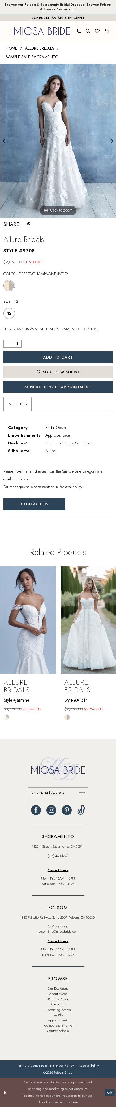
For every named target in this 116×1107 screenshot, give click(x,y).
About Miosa (58, 993)
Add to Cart (58, 357)
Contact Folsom (58, 1030)
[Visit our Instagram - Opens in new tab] (51, 810)
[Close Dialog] (5, 1093)
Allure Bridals (39, 48)
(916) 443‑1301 (58, 855)
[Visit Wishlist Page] (97, 31)
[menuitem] (9, 31)
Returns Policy (58, 998)
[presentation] (28, 620)
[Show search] (88, 31)
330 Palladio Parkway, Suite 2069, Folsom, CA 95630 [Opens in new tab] (58, 917)
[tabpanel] (58, 141)
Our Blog (58, 1014)
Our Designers (58, 988)
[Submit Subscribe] (82, 792)
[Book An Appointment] (58, 17)
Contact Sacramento (58, 1025)
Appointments (58, 1020)
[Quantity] (12, 344)
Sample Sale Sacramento (32, 57)
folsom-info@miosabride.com (58, 931)
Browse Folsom (99, 4)
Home (11, 48)
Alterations (58, 1004)
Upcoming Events (58, 1009)
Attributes (17, 404)
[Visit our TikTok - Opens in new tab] (81, 810)
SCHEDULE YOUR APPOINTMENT (58, 387)
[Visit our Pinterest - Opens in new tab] (67, 810)
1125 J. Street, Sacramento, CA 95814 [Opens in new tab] (58, 846)
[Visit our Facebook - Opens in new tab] (36, 810)
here (74, 1102)
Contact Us (35, 504)
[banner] (42, 31)
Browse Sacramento (59, 9)
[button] (9, 31)
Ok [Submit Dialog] (110, 1092)
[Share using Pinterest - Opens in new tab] (28, 224)
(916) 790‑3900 (58, 926)
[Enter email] (58, 792)
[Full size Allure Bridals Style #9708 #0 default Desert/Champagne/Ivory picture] (58, 141)
